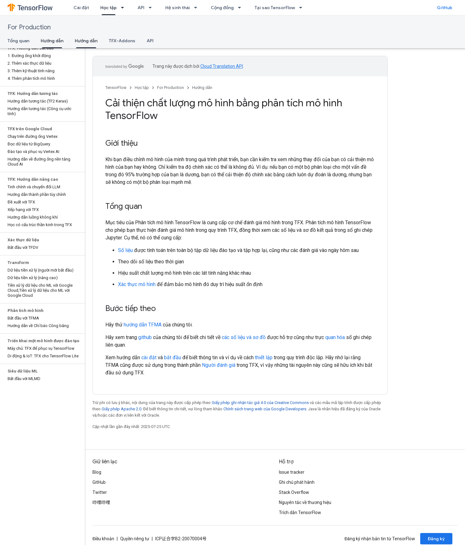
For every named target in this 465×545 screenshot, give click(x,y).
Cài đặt (81, 7)
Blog (96, 472)
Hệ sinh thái (177, 7)
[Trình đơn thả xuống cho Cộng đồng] (241, 7)
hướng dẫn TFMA (143, 325)
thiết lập (264, 357)
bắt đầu (172, 357)
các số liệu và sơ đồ (244, 337)
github (145, 337)
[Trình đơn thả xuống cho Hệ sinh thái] (197, 7)
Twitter (99, 492)
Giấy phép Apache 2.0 (121, 409)
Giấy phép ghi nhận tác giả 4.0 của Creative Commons (260, 402)
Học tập (142, 87)
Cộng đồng (222, 7)
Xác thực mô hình (137, 284)
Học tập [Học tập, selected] (108, 7)
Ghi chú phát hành (297, 482)
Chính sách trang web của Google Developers (264, 409)
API (141, 7)
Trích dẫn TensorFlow (300, 512)
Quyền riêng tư (134, 538)
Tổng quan (18, 41)
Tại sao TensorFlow (275, 7)
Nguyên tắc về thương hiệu (305, 502)
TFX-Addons (122, 41)
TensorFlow (116, 87)
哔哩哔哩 (101, 502)
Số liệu (125, 250)
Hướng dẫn (202, 87)
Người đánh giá (218, 365)
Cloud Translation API (221, 66)
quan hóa (335, 337)
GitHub (444, 7)
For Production (29, 27)
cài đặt (148, 357)
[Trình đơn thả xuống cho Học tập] (124, 7)
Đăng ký (436, 539)
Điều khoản (103, 538)
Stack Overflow (294, 492)
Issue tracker (291, 472)
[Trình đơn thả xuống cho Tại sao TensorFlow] (302, 7)
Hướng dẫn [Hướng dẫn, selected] (52, 41)
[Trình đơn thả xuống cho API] (152, 7)
